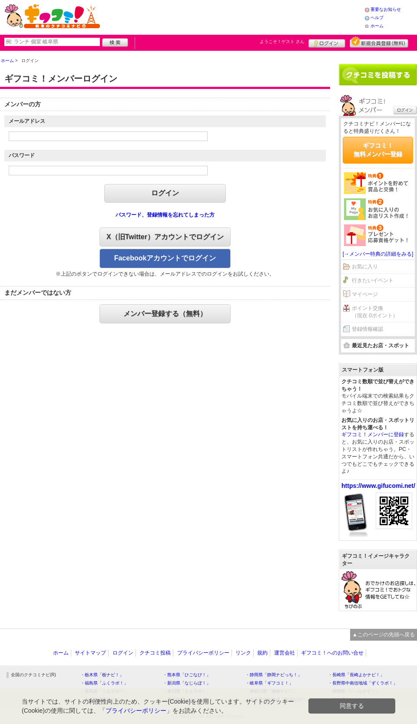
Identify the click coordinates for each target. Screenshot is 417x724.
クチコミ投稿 (155, 653)
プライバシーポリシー (203, 653)
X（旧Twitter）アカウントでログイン (165, 236)
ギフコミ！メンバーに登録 (372, 434)
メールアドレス (27, 121)
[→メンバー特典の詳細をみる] (378, 254)
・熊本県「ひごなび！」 (187, 674)
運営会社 (284, 653)
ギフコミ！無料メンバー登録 (378, 150)
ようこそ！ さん (282, 41)
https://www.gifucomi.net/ (378, 485)
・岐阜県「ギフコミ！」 (269, 683)
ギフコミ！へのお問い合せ (332, 653)
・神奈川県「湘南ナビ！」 (271, 691)
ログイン (326, 42)
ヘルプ (377, 17)
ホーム (377, 25)
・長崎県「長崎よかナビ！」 (356, 674)
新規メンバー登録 (379, 42)
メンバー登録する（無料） (165, 313)
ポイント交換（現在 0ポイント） (375, 312)
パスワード (22, 155)
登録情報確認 (367, 329)
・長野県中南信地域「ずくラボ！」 (362, 683)
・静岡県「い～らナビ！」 (354, 691)
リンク (243, 653)
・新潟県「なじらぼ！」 (187, 683)
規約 (262, 653)
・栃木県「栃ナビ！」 (102, 674)
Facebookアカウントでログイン (165, 258)
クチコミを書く (378, 75)
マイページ (365, 294)
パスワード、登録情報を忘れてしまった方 (165, 215)
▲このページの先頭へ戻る (383, 635)
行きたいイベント (373, 280)
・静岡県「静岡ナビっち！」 (273, 674)
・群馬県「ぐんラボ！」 (104, 691)
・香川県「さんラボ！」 (187, 691)
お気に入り (365, 266)
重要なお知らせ (386, 9)
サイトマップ (90, 653)
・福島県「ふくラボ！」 (104, 683)
